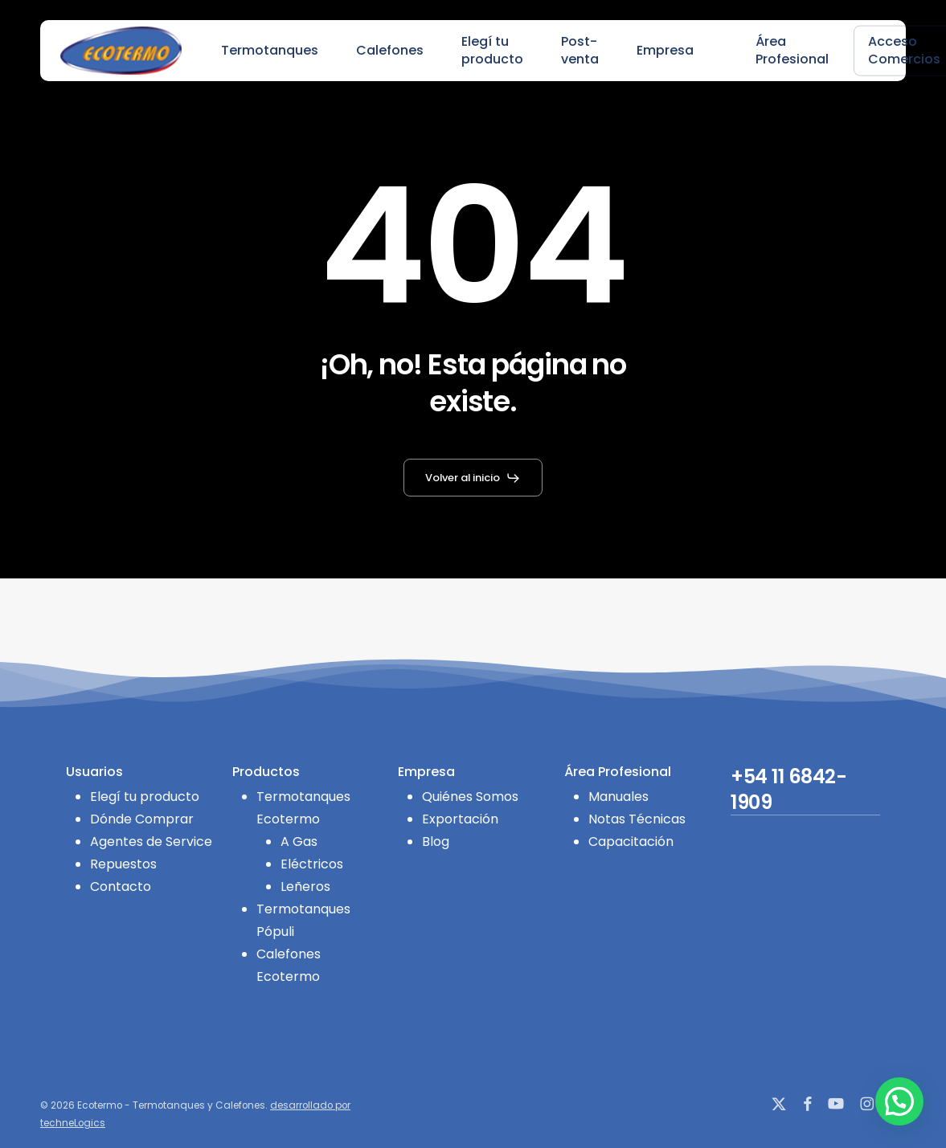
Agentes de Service (151, 841)
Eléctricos (312, 864)
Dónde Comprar (142, 819)
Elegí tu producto (144, 796)
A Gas (299, 841)
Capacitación (631, 841)
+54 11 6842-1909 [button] (788, 789)
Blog (435, 841)
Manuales (618, 796)
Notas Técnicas (637, 819)
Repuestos (123, 864)
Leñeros (305, 886)
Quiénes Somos (470, 796)
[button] (473, 478)
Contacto (120, 886)
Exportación (460, 819)
